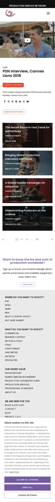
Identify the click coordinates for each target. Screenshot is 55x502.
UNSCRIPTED (11, 352)
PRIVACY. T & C (13, 416)
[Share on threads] (12, 101)
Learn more (14, 472)
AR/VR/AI (10, 356)
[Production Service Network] (10, 13)
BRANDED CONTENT (15, 337)
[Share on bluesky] (27, 101)
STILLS (8, 344)
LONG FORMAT (12, 348)
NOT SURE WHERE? (14, 320)
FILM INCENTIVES (13, 372)
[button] (48, 13)
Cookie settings (27, 495)
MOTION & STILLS (13, 340)
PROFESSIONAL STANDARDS (19, 388)
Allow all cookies (27, 480)
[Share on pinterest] (16, 101)
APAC (8, 305)
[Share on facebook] (4, 101)
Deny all (27, 487)
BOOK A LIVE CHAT (14, 405)
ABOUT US (10, 392)
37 (37, 239)
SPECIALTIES (11, 360)
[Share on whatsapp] (24, 101)
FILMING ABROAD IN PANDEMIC (20, 376)
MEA (7, 312)
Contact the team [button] (13, 85)
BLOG (8, 412)
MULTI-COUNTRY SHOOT (18, 316)
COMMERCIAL (12, 333)
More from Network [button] (14, 112)
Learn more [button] (27, 284)
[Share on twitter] (8, 101)
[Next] (51, 240)
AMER (8, 308)
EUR (7, 301)
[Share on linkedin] (20, 101)
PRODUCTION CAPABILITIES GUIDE (22, 380)
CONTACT (10, 408)
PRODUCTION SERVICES (17, 384)
